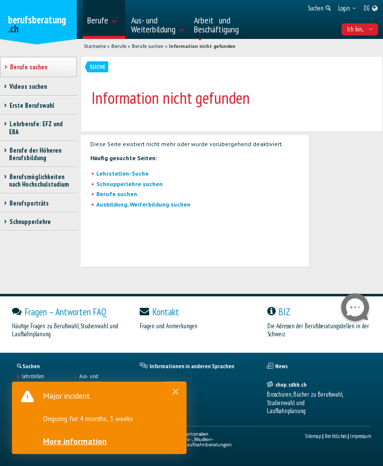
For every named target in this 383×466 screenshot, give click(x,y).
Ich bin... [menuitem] (360, 29)
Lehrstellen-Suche (122, 173)
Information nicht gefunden (202, 46)
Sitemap (313, 436)
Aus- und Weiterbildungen (96, 380)
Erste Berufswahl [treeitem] (31, 105)
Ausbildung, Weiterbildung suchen (143, 204)
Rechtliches (336, 436)
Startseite (95, 46)
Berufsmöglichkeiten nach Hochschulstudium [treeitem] (39, 181)
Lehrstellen (33, 376)
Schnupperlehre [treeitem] (30, 222)
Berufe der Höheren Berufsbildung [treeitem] (35, 154)
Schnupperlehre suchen (129, 184)
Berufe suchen (148, 46)
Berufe (118, 46)
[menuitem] (104, 19)
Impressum (360, 436)
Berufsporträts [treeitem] (29, 203)
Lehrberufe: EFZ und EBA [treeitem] (36, 128)
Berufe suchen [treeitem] (28, 67)
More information (75, 441)
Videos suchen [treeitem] (28, 86)
